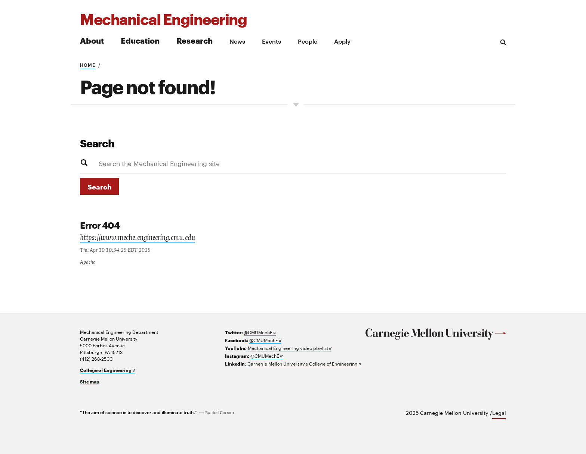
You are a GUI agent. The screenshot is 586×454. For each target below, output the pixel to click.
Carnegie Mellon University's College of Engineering (304, 363)
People (307, 41)
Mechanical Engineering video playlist (289, 347)
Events (271, 41)
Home (87, 64)
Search (97, 143)
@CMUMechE (260, 332)
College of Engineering (107, 370)
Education (140, 40)
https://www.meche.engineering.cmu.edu (137, 238)
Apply (342, 41)
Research (194, 40)
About (92, 40)
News (237, 41)
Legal (499, 412)
